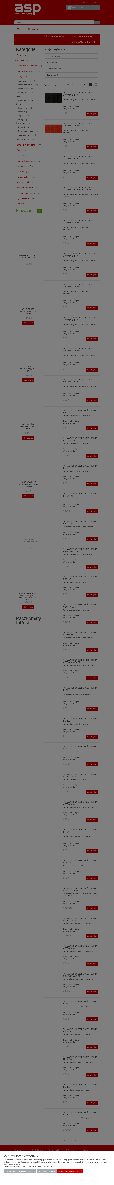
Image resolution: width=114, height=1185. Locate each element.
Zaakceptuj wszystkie (70, 1171)
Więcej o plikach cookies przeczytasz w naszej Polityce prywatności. (28, 1166)
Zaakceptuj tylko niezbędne (20, 1171)
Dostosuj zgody (46, 1171)
